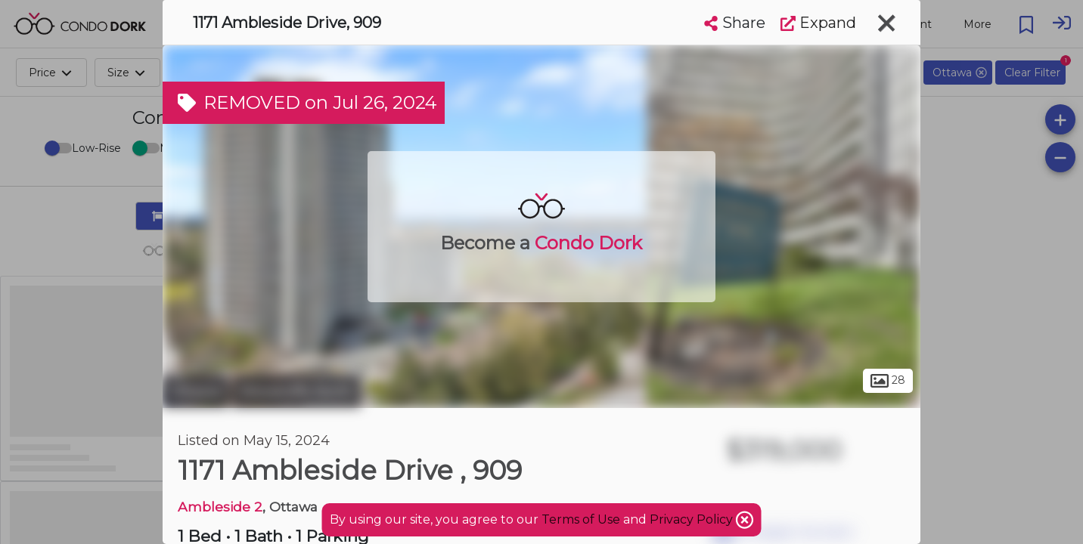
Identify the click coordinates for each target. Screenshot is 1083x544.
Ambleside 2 (220, 507)
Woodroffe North (296, 391)
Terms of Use (581, 519)
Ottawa (195, 391)
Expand (818, 23)
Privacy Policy (693, 519)
